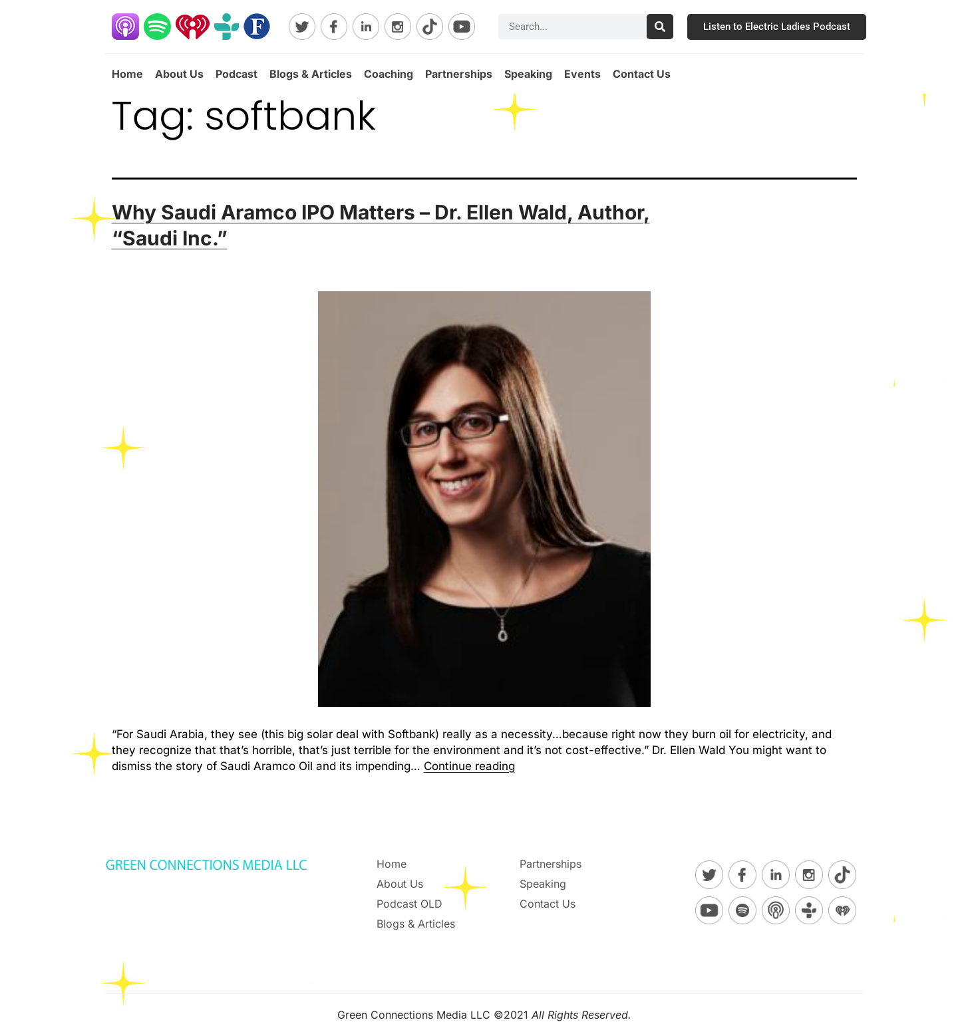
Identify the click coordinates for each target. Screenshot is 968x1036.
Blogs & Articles (310, 73)
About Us (179, 73)
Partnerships (458, 73)
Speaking (528, 73)
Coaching (388, 73)
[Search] (660, 26)
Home (127, 73)
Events (582, 73)
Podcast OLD (409, 903)
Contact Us (642, 73)
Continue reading (469, 766)
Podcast (236, 73)
